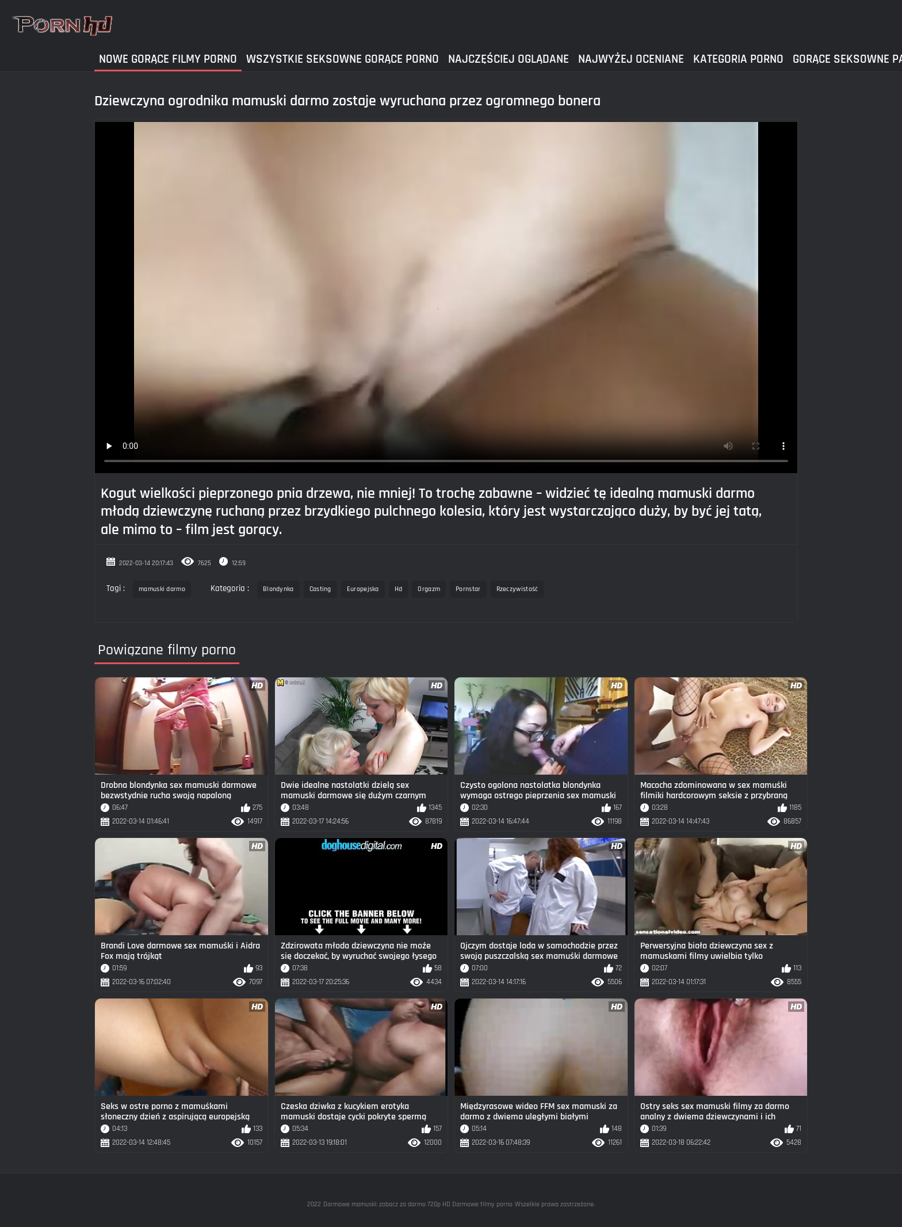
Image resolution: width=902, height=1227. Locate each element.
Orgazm (429, 589)
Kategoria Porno (738, 59)
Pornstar (468, 589)
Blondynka (278, 589)
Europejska (363, 589)
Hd (399, 589)
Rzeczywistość (517, 589)
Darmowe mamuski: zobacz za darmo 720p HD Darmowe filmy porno (418, 1204)
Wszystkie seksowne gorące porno (342, 59)
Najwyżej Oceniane (631, 59)
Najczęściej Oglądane (508, 59)
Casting (320, 589)
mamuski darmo (162, 589)
